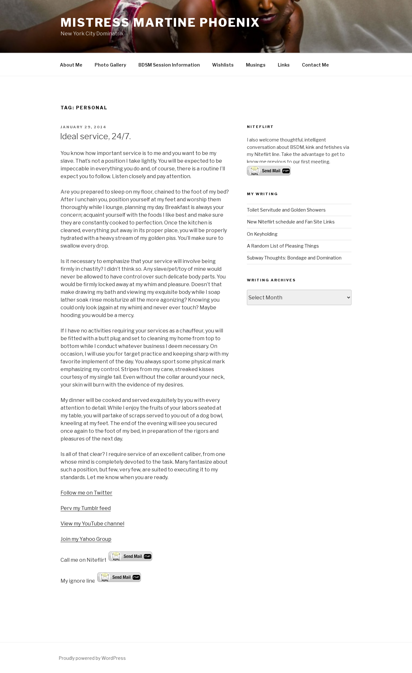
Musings (256, 65)
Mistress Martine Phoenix (160, 22)
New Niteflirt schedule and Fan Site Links (291, 221)
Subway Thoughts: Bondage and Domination (294, 257)
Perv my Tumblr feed (86, 508)
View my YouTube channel (92, 524)
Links (284, 65)
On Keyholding (262, 234)
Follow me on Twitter (86, 493)
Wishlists (223, 65)
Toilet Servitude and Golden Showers (286, 210)
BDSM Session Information (169, 65)
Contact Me (315, 65)
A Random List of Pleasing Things (283, 246)
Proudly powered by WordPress (92, 658)
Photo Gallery (110, 65)
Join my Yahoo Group (86, 539)
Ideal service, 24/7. (95, 136)
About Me (71, 65)
